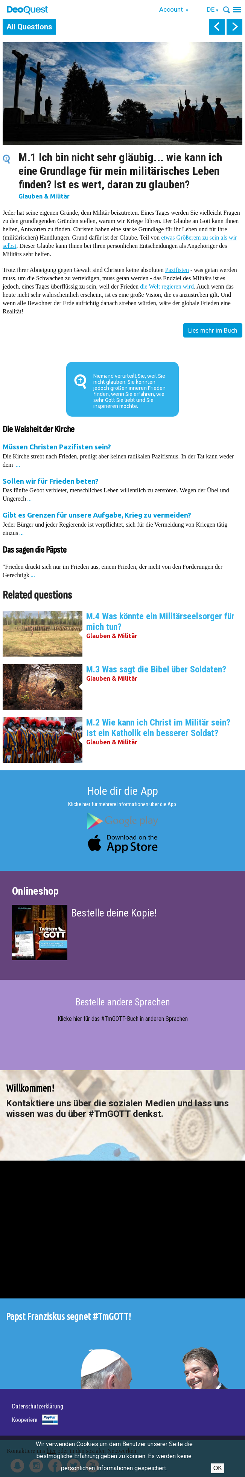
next (234, 27)
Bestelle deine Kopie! (114, 913)
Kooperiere (24, 1419)
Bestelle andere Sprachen (122, 1002)
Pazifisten (177, 270)
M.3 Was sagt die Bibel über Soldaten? (156, 669)
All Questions (29, 26)
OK (217, 1468)
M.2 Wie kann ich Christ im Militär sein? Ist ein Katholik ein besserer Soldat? (158, 727)
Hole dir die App (122, 790)
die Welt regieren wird (167, 286)
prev (217, 27)
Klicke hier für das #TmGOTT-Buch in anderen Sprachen (123, 1018)
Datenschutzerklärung (37, 1406)
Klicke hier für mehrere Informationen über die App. (122, 804)
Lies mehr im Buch (212, 330)
